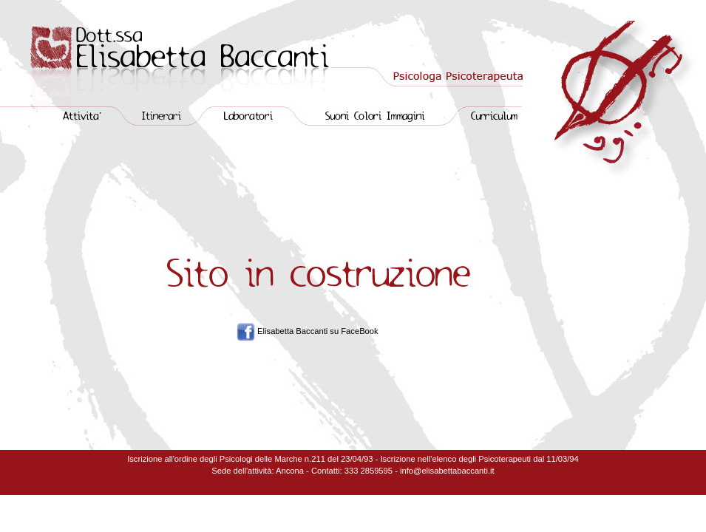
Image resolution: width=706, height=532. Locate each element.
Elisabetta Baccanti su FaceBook (318, 331)
